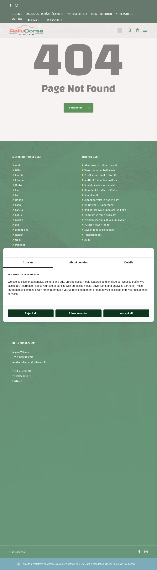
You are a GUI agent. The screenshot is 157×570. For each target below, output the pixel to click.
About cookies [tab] (78, 262)
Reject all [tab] (30, 313)
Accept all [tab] (126, 313)
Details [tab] (128, 262)
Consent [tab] (28, 262)
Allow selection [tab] (78, 313)
